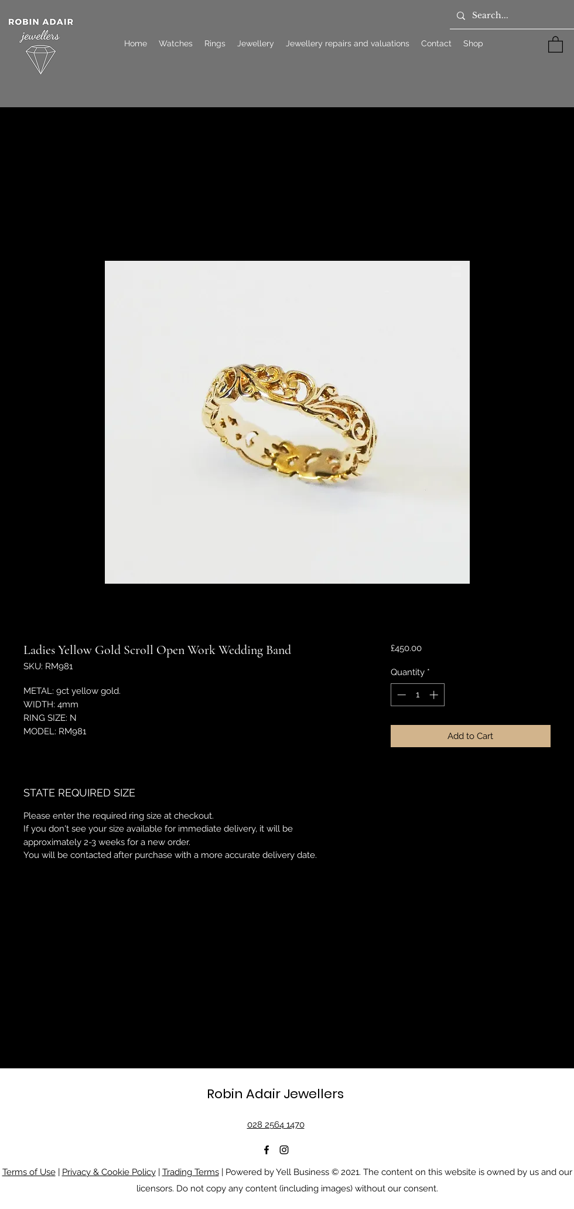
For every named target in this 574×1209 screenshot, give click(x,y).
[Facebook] (266, 1150)
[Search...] (510, 16)
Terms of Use (29, 1172)
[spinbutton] (417, 695)
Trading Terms (190, 1172)
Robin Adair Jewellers (275, 1094)
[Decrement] (400, 695)
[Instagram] (284, 1150)
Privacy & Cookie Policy (109, 1172)
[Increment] (435, 695)
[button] (555, 44)
